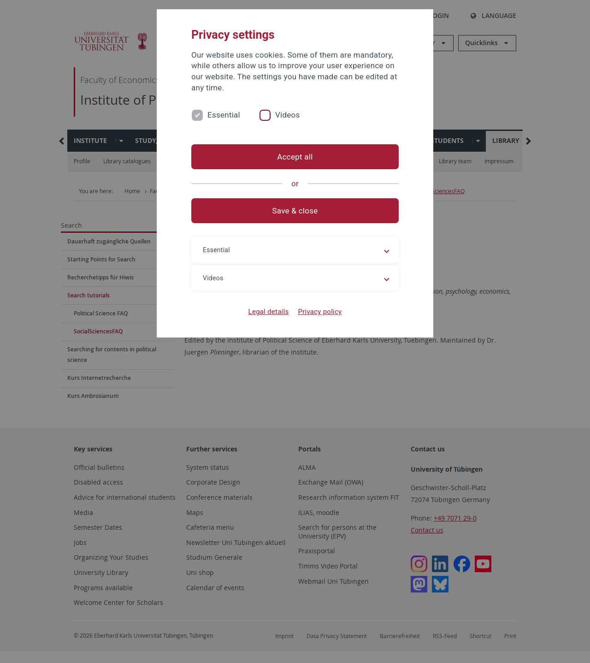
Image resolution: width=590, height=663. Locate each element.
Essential (223, 114)
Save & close (295, 210)
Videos (287, 114)
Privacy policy (320, 312)
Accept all (295, 156)
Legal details (268, 312)
